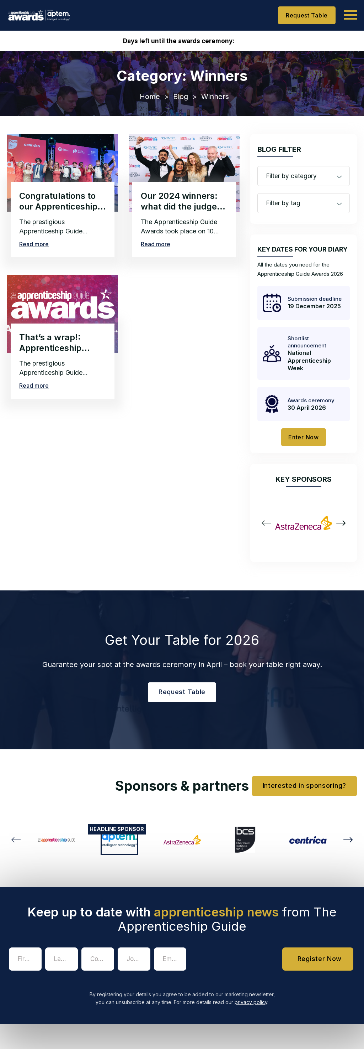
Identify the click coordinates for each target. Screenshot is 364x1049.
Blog (180, 96)
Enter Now (303, 437)
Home (150, 96)
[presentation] (244, 961)
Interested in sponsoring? (305, 785)
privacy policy (251, 1002)
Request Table (307, 15)
